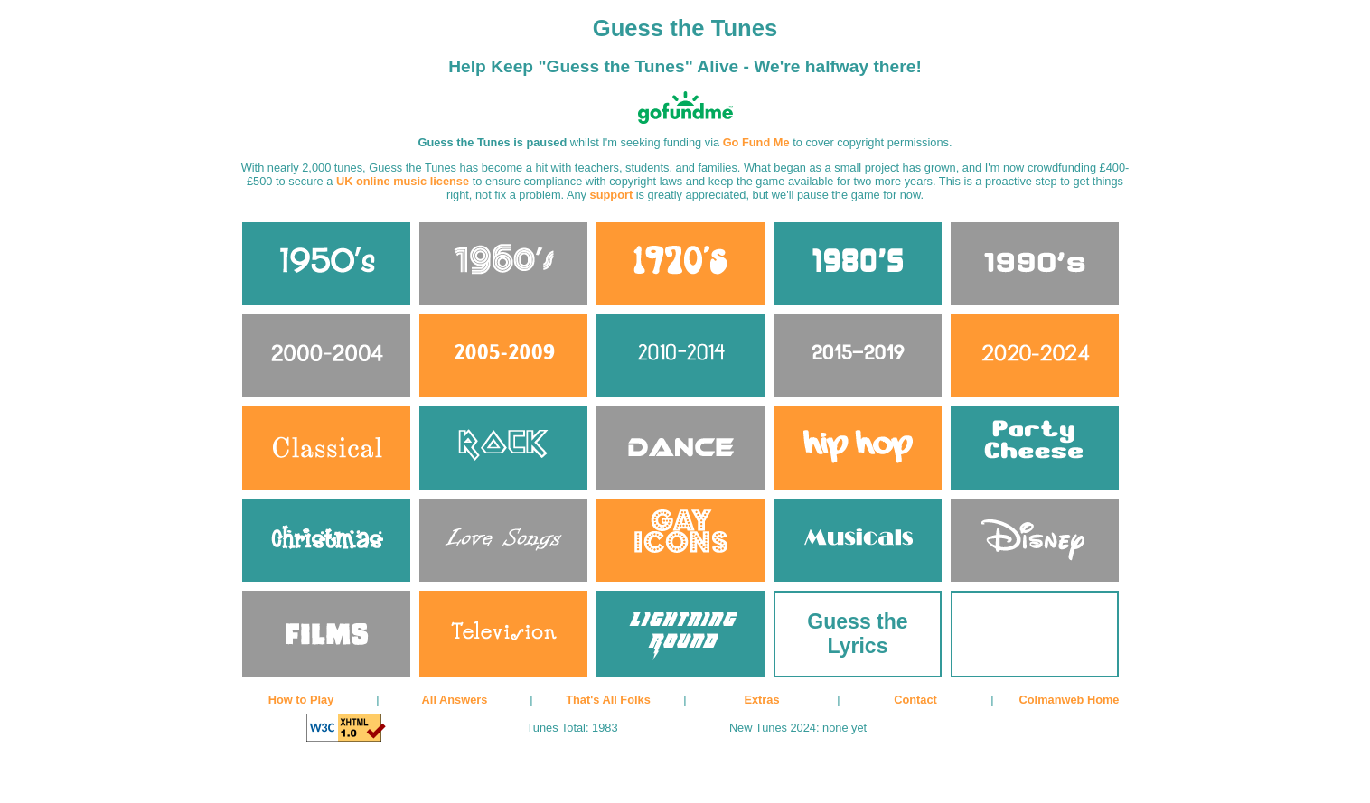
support (611, 194)
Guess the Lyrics (857, 634)
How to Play (301, 699)
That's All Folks (608, 699)
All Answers (455, 699)
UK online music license (402, 181)
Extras (761, 699)
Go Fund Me (756, 142)
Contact (915, 699)
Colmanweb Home (1069, 699)
